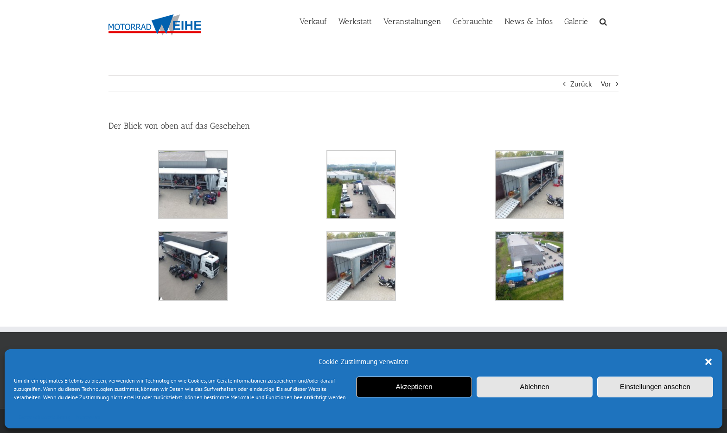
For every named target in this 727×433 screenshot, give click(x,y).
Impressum (88, 417)
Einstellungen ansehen (655, 386)
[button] (708, 361)
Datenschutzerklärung (44, 417)
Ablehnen (534, 386)
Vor (606, 83)
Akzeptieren (413, 386)
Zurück (581, 83)
